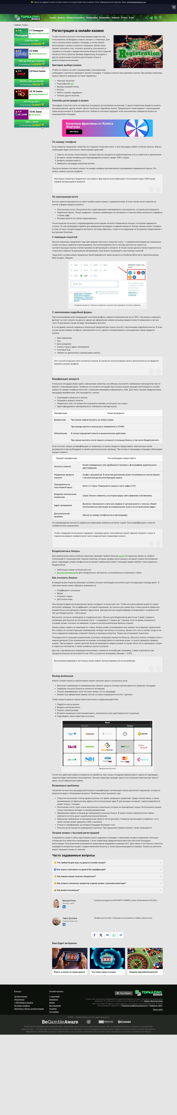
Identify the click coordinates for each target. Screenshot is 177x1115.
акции (122, 556)
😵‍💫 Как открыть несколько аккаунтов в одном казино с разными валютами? (90, 883)
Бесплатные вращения (67, 573)
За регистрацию (20, 997)
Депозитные (19, 1000)
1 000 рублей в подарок (23, 1003)
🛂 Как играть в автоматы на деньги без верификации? (80, 869)
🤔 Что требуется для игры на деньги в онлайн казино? (80, 862)
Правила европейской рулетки (143, 972)
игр (72, 84)
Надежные (53, 1000)
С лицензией (54, 997)
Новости (115, 17)
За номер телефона (22, 1006)
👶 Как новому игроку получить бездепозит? (75, 876)
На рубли (53, 1009)
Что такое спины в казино (104, 972)
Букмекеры (104, 17)
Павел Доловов (70, 918)
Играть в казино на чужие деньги (69, 972)
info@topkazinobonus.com (136, 2)
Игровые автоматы (75, 17)
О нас (131, 17)
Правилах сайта (155, 1006)
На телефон (54, 1012)
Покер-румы (92, 17)
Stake (35, 50)
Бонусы (61, 17)
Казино (53, 17)
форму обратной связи (153, 1001)
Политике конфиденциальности (135, 1006)
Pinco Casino (38, 71)
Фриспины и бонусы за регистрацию (29, 1009)
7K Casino (37, 91)
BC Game (37, 111)
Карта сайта (158, 1010)
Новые (52, 1003)
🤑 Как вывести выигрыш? (66, 890)
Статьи (124, 17)
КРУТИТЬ (74, 132)
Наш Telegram (125, 993)
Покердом (37, 30)
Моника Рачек (69, 901)
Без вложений (55, 1006)
